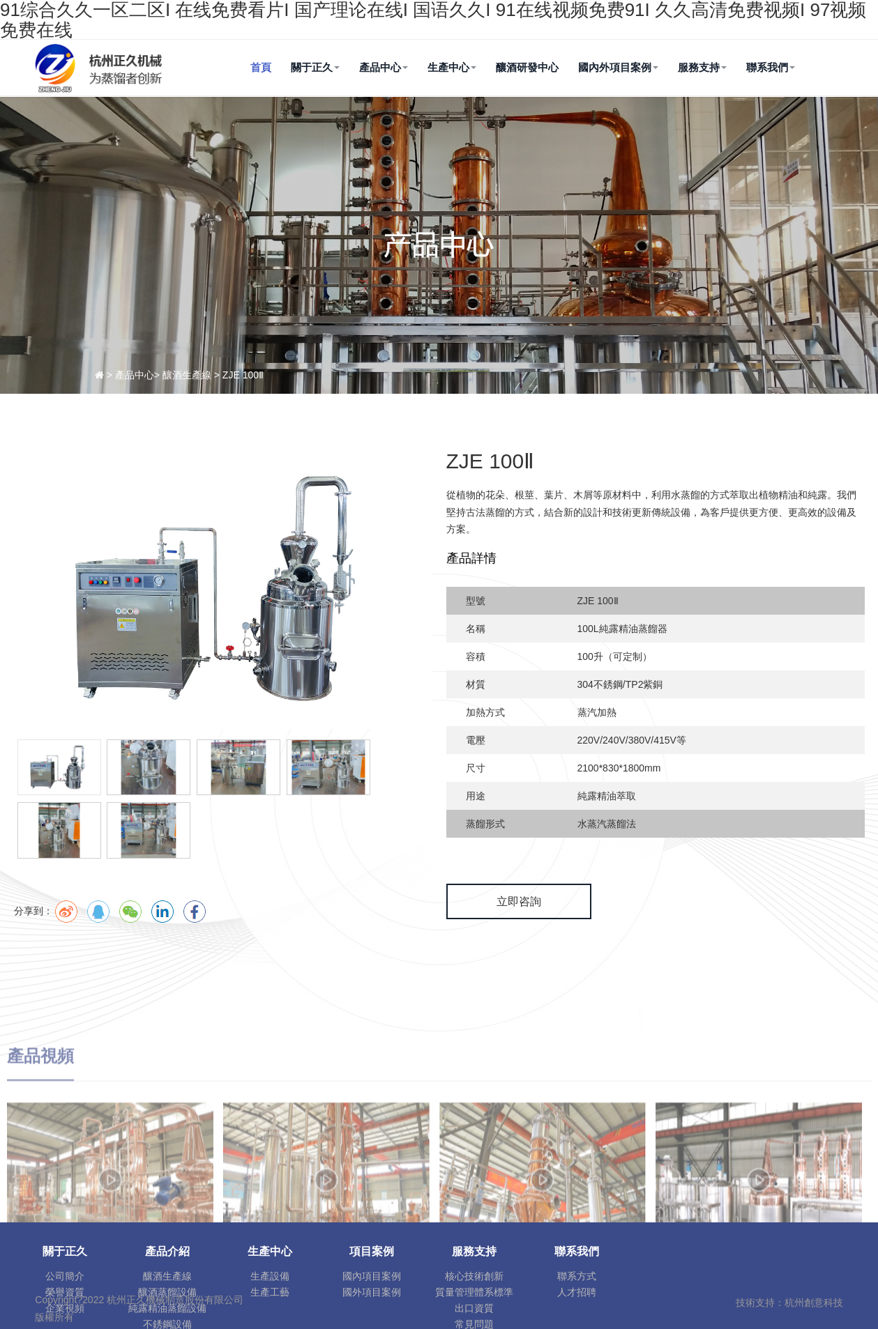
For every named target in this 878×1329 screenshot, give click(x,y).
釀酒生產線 (167, 1276)
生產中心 (451, 67)
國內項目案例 (371, 1276)
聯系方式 (576, 1276)
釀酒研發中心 (527, 67)
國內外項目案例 (618, 67)
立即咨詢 (519, 901)
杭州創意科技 (814, 1302)
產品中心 (383, 67)
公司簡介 (64, 1276)
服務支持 (702, 67)
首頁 (260, 67)
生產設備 (269, 1276)
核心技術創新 (474, 1276)
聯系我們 (770, 67)
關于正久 (315, 67)
